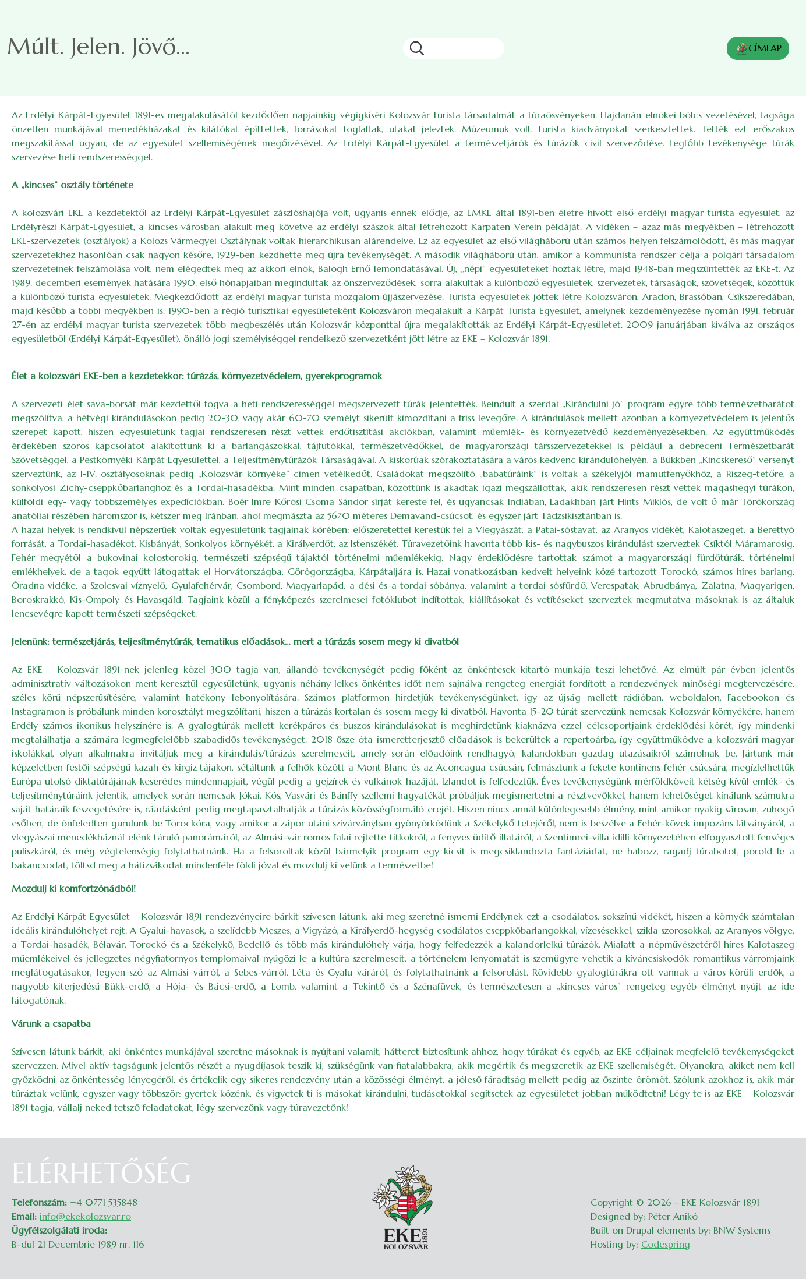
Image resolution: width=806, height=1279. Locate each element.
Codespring (665, 1244)
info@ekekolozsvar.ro (85, 1216)
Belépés (783, 1164)
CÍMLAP (758, 49)
